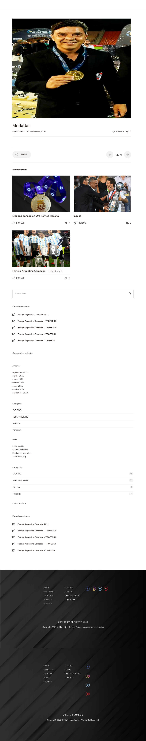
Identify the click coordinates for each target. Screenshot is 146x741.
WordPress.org (19, 456)
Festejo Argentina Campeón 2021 (33, 314)
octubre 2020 (18, 389)
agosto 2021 (18, 375)
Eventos (17, 410)
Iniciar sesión (18, 446)
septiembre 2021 (20, 372)
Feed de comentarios (21, 453)
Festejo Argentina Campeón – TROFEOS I (37, 334)
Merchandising (20, 417)
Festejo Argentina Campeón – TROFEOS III (37, 321)
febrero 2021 (18, 382)
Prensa (16, 423)
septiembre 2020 (20, 392)
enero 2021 (17, 386)
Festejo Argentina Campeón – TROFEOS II (37, 327)
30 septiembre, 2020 (36, 131)
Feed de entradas (20, 449)
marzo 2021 (17, 379)
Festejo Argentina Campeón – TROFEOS (36, 340)
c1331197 (20, 131)
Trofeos (120, 131)
